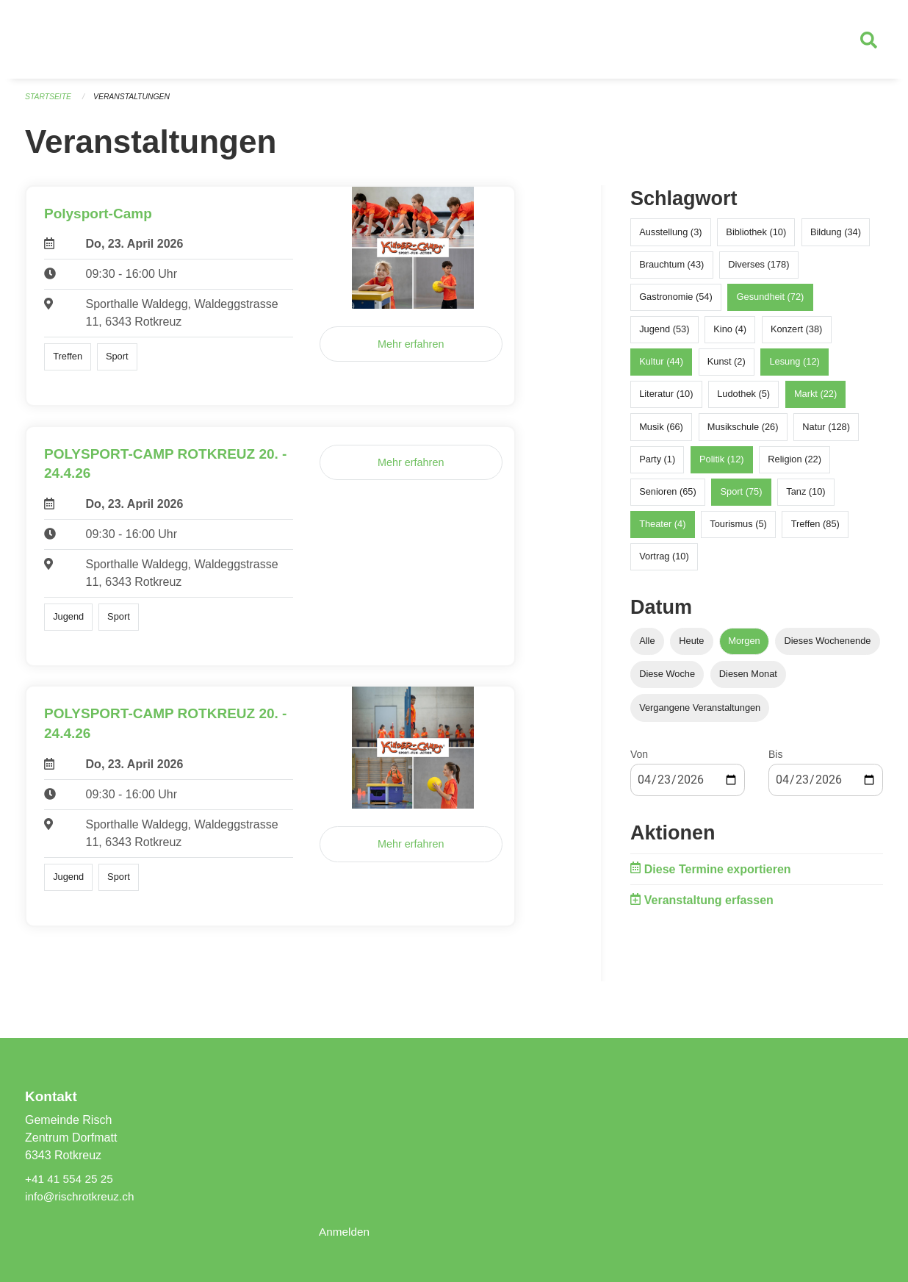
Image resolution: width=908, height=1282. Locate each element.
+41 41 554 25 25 (71, 1178)
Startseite (49, 103)
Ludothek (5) (743, 400)
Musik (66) (661, 432)
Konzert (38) (796, 334)
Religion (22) (794, 464)
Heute (691, 647)
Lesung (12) (794, 367)
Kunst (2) (726, 367)
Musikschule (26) (743, 432)
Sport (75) (742, 497)
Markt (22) (815, 400)
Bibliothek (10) (756, 237)
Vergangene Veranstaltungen (699, 713)
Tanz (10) (805, 497)
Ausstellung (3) (670, 237)
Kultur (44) (661, 367)
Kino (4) (729, 334)
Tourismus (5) (738, 530)
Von (639, 760)
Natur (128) (826, 432)
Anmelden (345, 1231)
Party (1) (657, 464)
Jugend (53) (664, 334)
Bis (775, 760)
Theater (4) (662, 530)
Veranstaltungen (136, 103)
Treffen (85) (815, 530)
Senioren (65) (667, 497)
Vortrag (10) (664, 562)
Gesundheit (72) (770, 302)
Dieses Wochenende (828, 647)
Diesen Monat (748, 680)
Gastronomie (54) (676, 302)
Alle (647, 647)
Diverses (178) (758, 270)
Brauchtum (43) (671, 270)
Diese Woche (667, 680)
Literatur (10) (666, 400)
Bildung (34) (835, 237)
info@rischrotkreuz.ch (82, 1196)
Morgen (744, 647)
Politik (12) (721, 464)
